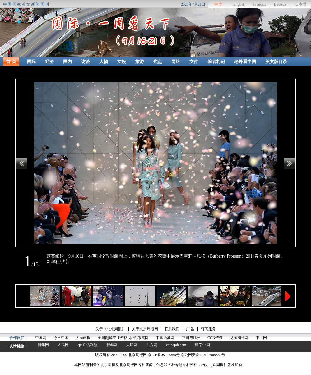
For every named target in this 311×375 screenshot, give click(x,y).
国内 (67, 61)
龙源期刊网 (239, 338)
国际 (31, 61)
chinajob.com (176, 345)
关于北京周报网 (145, 329)
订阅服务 (208, 329)
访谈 (85, 61)
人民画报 (83, 338)
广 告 (190, 329)
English (239, 4)
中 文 (218, 4)
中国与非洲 (191, 338)
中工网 (261, 338)
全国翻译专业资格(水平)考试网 (123, 338)
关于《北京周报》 (110, 329)
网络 (175, 61)
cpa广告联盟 (87, 345)
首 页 (11, 61)
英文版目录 (276, 61)
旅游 (139, 61)
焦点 (157, 61)
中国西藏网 (165, 338)
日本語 (300, 4)
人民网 (63, 345)
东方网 (151, 345)
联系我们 (172, 329)
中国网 (40, 338)
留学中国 (202, 345)
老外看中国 (245, 61)
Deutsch (280, 4)
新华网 (43, 345)
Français (259, 4)
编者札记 (216, 61)
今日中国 (60, 338)
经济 (49, 61)
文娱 (121, 61)
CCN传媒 (215, 338)
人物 (103, 61)
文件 (193, 61)
